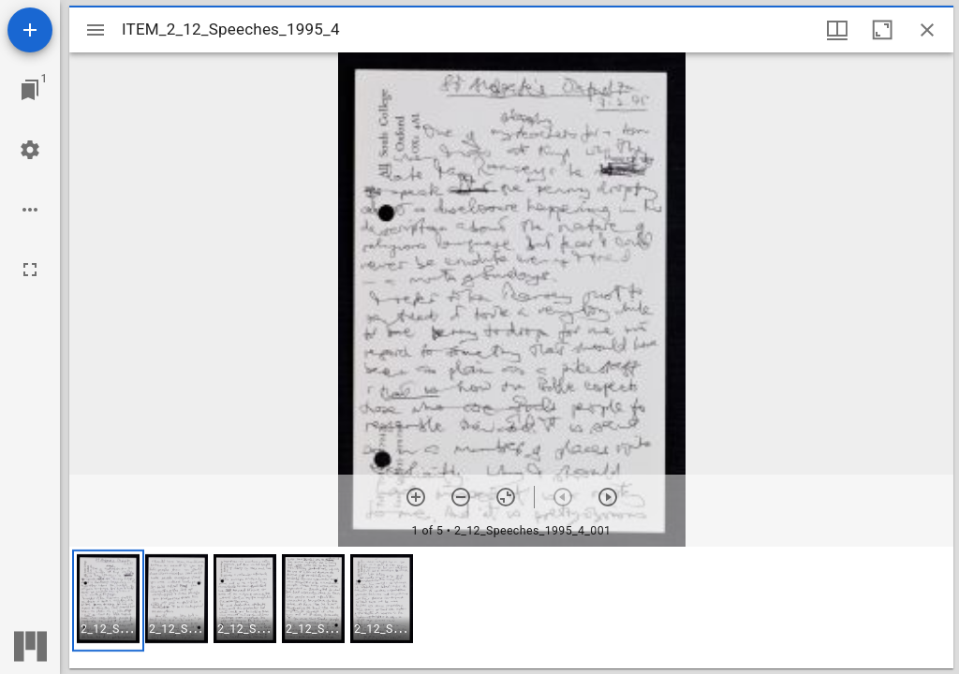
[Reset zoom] (505, 497)
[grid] (511, 607)
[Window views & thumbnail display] (837, 29)
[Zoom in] (415, 497)
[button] (108, 600)
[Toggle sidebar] (95, 29)
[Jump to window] (29, 89)
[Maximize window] (882, 29)
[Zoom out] (460, 497)
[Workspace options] (29, 209)
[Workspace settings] (29, 149)
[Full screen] (29, 269)
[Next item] (607, 497)
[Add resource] (29, 29)
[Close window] (927, 29)
